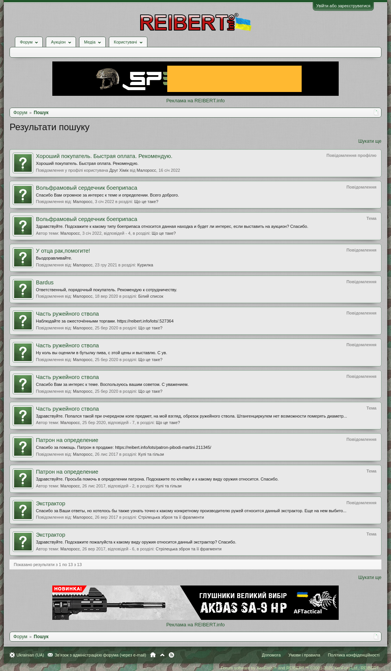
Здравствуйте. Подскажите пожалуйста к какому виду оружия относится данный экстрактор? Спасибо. (136, 542)
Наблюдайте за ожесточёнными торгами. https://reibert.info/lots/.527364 (105, 321)
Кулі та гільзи (151, 454)
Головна (153, 655)
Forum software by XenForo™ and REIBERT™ (300, 668)
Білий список (150, 296)
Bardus (44, 282)
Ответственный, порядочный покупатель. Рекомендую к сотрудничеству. (106, 289)
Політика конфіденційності (354, 655)
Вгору (162, 655)
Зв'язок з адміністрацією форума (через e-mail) (100, 655)
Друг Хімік (119, 170)
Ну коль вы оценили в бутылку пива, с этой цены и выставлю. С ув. (101, 352)
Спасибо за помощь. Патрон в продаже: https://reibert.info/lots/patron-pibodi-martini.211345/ (123, 447)
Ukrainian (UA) (30, 655)
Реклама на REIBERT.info (195, 100)
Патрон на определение (67, 440)
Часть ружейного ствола (67, 314)
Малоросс (146, 170)
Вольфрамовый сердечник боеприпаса (86, 188)
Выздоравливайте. (54, 258)
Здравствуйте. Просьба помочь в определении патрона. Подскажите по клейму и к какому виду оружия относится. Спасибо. (157, 479)
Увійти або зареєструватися (343, 5)
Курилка (145, 265)
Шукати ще (369, 141)
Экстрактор (50, 503)
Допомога (271, 655)
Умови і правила (304, 655)
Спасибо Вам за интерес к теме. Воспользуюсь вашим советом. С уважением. (112, 384)
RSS (171, 655)
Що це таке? (146, 201)
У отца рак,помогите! (63, 251)
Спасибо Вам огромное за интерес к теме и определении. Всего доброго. (107, 195)
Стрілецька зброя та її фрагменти (171, 517)
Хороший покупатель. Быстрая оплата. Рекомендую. (104, 156)
